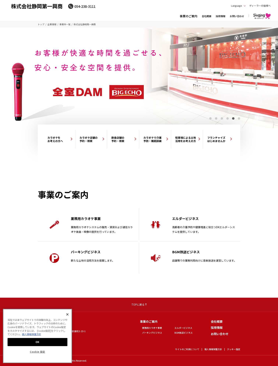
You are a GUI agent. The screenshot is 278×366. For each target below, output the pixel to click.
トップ (41, 24)
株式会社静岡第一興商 (37, 6)
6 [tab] (239, 118)
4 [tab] (227, 118)
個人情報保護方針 (213, 349)
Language (236, 5)
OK (37, 342)
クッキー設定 (233, 349)
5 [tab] (233, 118)
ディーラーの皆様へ (260, 5)
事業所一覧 (65, 24)
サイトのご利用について (187, 349)
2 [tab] (216, 118)
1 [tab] (210, 118)
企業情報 (51, 24)
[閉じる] (67, 314)
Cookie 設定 (37, 351)
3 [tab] (221, 118)
